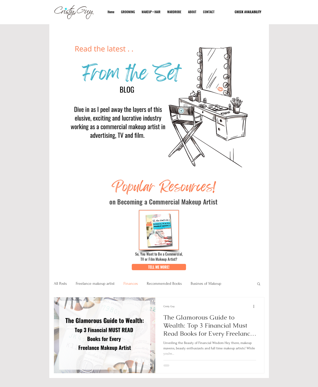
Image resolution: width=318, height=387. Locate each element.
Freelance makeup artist (95, 283)
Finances (130, 283)
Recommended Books (164, 283)
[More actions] (255, 306)
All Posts (60, 283)
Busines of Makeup (206, 283)
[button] (159, 267)
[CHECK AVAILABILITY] (248, 12)
